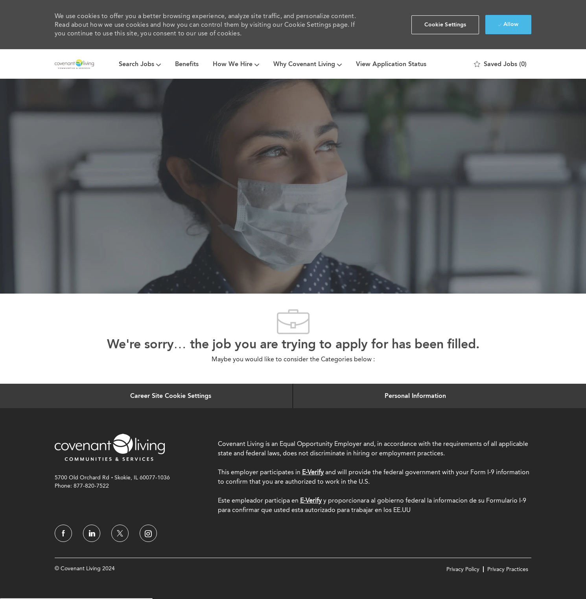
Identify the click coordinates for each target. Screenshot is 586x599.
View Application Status (391, 64)
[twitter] (120, 533)
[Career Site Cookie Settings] (170, 396)
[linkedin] (91, 533)
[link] (110, 447)
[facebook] (63, 533)
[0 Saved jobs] (500, 64)
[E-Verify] (311, 500)
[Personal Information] (415, 396)
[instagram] (148, 533)
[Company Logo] (74, 64)
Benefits (187, 64)
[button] (445, 24)
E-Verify (313, 472)
